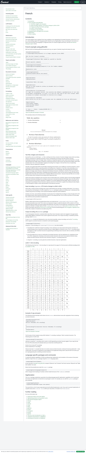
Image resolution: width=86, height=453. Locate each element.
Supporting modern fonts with (36, 396)
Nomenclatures (9, 83)
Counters (7, 109)
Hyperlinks (8, 88)
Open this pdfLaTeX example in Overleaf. (34, 112)
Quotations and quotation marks (12, 174)
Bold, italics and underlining (11, 29)
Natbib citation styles (10, 134)
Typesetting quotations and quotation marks (37, 398)
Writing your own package (11, 221)
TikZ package (8, 68)
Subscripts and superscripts (11, 39)
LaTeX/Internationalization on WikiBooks (36, 416)
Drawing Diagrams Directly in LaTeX (13, 67)
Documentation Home (10, 9)
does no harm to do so (71, 206)
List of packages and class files (12, 220)
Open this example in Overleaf (32, 331)
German (29, 403)
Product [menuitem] (40, 2)
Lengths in (9, 93)
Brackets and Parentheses (11, 41)
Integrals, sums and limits (11, 50)
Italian (28, 406)
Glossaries (8, 81)
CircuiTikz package (9, 207)
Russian (29, 412)
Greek (28, 405)
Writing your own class (10, 223)
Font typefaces (9, 144)
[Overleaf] (4, 2)
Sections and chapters (10, 74)
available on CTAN (30, 246)
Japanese (29, 408)
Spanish (29, 413)
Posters (7, 154)
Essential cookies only (71, 451)
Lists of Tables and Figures (11, 65)
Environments (8, 161)
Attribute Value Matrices (10, 211)
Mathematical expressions (11, 37)
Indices (7, 80)
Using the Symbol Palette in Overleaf (13, 57)
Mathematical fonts (9, 55)
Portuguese (30, 411)
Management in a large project (12, 85)
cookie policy (50, 451)
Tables (7, 62)
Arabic (28, 402)
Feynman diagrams (9, 200)
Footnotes (8, 115)
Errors (7, 32)
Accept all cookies (80, 451)
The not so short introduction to (36, 415)
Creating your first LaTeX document (13, 26)
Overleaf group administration (12, 17)
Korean (29, 409)
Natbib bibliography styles (11, 132)
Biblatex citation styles (10, 137)
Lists (7, 30)
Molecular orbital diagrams (11, 202)
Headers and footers (10, 95)
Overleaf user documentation (11, 15)
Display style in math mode (11, 52)
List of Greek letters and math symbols (13, 53)
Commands (8, 160)
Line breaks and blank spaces (12, 100)
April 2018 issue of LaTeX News (45, 207)
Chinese (29, 401)
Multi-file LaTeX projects (10, 86)
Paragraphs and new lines (11, 27)
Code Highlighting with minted (12, 112)
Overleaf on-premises (10, 20)
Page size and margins (10, 103)
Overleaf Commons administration (13, 19)
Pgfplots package (9, 208)
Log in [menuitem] (82, 2)
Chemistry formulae (10, 199)
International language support (34, 399)
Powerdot (7, 153)
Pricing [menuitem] (59, 2)
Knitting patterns (9, 205)
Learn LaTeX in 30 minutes (11, 10)
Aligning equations (9, 45)
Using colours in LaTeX (10, 114)
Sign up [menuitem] (76, 2)
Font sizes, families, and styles (12, 143)
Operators (8, 47)
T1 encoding (75, 219)
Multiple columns (9, 107)
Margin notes (8, 117)
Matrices (7, 42)
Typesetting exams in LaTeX (11, 210)
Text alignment (9, 101)
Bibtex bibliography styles (11, 131)
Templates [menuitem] (53, 2)
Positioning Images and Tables (12, 64)
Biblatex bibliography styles (11, 136)
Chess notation (9, 203)
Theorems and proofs (10, 197)
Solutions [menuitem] (46, 2)
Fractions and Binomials (10, 44)
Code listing (8, 111)
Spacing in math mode (10, 49)
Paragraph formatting (10, 98)
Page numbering (9, 96)
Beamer (7, 151)
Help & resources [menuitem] (67, 2)
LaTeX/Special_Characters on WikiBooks (36, 418)
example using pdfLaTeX (39, 363)
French (7, 179)
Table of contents (9, 75)
